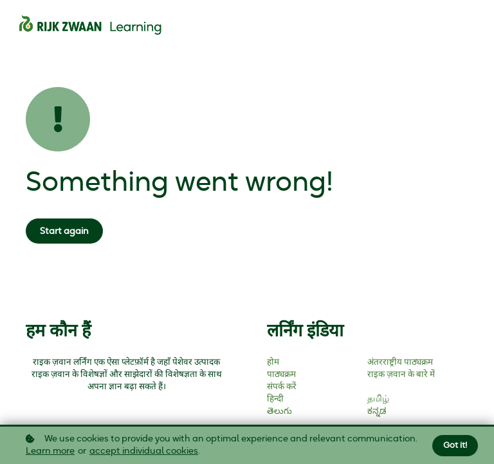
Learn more (50, 451)
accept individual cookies (143, 451)
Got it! (455, 445)
